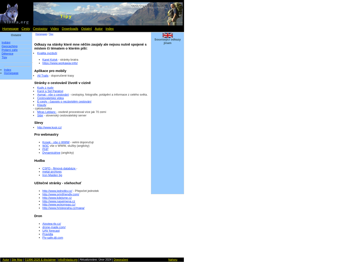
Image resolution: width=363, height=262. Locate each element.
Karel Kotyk (49, 59)
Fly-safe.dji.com (52, 237)
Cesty (26, 29)
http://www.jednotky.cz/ (57, 191)
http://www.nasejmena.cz (58, 201)
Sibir (40, 115)
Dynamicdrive (51, 152)
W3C (45, 145)
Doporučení (121, 259)
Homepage (10, 29)
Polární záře (10, 50)
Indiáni (6, 42)
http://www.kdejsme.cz (57, 198)
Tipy (4, 57)
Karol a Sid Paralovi (50, 91)
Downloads (70, 29)
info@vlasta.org (68, 259)
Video (54, 29)
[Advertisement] (168, 122)
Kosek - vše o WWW (55, 142)
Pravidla (47, 234)
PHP (45, 149)
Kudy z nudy (45, 87)
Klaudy (41, 105)
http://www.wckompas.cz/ (58, 204)
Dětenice (7, 53)
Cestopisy (40, 29)
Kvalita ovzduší (47, 53)
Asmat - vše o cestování (53, 94)
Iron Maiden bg (52, 175)
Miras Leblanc (46, 112)
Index (110, 29)
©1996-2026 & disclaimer (40, 259)
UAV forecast (50, 230)
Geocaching (9, 46)
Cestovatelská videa (50, 98)
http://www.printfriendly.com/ (60, 194)
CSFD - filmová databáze (59, 168)
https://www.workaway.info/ (60, 63)
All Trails (42, 75)
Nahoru (172, 259)
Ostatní (86, 29)
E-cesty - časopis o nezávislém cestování (64, 101)
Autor (99, 29)
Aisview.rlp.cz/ (51, 223)
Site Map (16, 259)
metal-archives (52, 171)
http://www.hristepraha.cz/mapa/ (63, 208)
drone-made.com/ (54, 227)
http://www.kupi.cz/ (49, 127)
